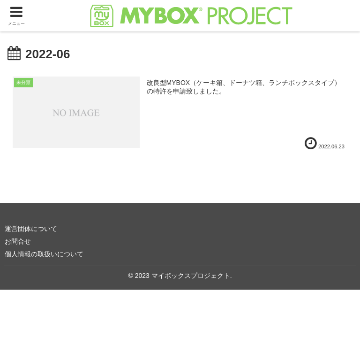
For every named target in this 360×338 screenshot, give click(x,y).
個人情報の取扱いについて (44, 254)
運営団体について (31, 228)
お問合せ (18, 241)
